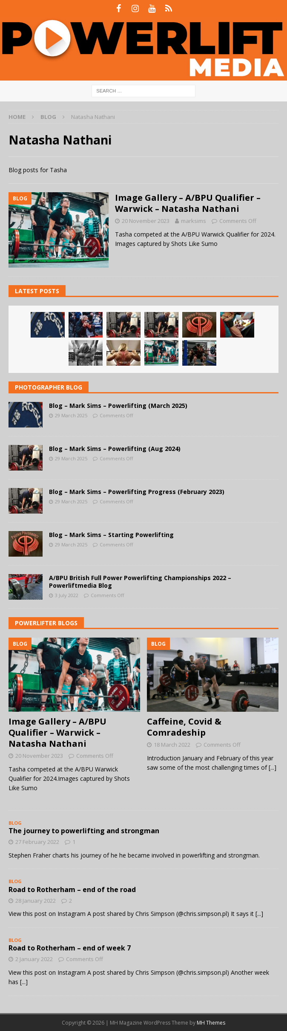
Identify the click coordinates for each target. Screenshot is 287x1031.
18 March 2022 (172, 744)
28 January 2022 (35, 900)
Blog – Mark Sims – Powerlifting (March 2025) (118, 405)
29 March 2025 (71, 415)
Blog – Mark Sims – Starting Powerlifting (111, 535)
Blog (48, 117)
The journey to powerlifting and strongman (84, 830)
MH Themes (211, 1022)
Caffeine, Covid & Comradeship (184, 727)
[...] (272, 767)
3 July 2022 (66, 595)
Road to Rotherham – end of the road (72, 889)
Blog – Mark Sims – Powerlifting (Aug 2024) (115, 449)
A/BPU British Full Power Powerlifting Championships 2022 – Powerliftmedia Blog (140, 581)
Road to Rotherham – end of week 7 (70, 948)
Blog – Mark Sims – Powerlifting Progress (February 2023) (136, 492)
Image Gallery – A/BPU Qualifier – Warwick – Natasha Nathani (188, 203)
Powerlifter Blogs (46, 623)
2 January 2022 (34, 959)
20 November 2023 (145, 221)
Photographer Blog (48, 387)
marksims (193, 221)
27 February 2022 (37, 842)
